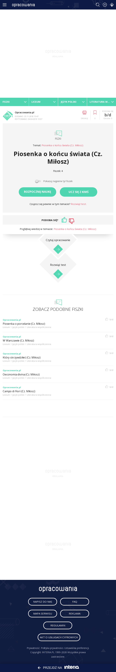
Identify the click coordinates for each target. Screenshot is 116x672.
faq (74, 601)
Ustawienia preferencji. (76, 648)
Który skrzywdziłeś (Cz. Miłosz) (22, 357)
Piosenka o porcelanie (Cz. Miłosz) (24, 324)
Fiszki (58, 138)
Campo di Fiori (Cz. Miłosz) (19, 391)
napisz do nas (42, 601)
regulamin (57, 625)
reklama (74, 613)
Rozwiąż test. (78, 204)
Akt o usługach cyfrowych (59, 637)
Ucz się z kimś (79, 192)
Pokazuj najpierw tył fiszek (58, 181)
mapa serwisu (42, 613)
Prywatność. (33, 648)
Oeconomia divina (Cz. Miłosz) (21, 374)
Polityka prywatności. (52, 648)
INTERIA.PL (48, 652)
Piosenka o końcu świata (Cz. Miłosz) (62, 145)
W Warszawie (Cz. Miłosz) (18, 340)
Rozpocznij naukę (37, 192)
